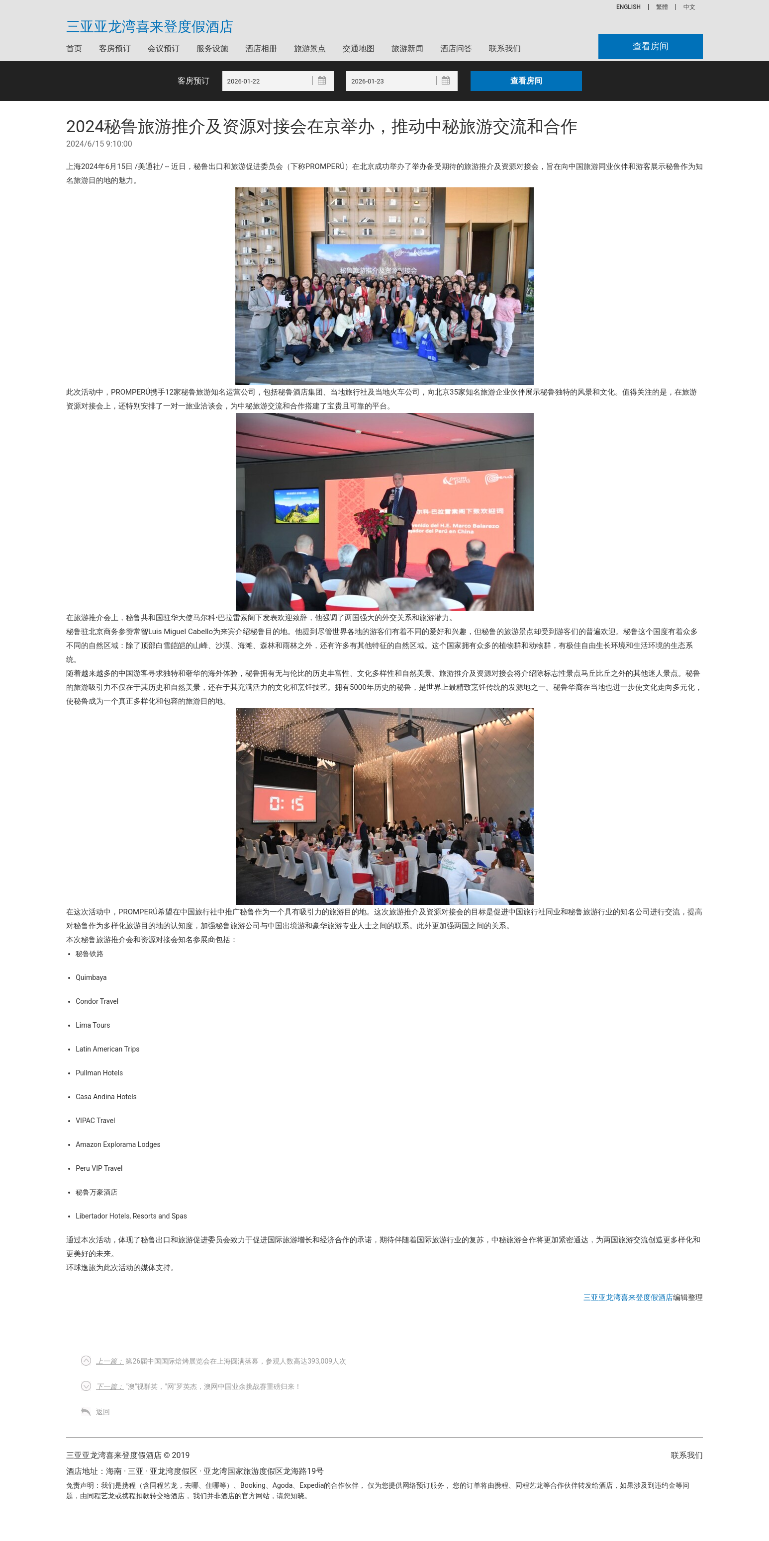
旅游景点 (310, 48)
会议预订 (164, 48)
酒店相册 (261, 48)
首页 (74, 48)
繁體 (662, 7)
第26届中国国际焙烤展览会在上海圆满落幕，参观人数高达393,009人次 (221, 1361)
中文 (689, 7)
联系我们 (505, 48)
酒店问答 (456, 48)
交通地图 (359, 48)
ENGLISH (628, 7)
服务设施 (212, 48)
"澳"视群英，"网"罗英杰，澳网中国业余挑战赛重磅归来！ (198, 1386)
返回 (103, 1412)
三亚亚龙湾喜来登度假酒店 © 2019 (128, 1455)
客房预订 (115, 48)
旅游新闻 (407, 48)
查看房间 (650, 46)
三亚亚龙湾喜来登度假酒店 (149, 27)
